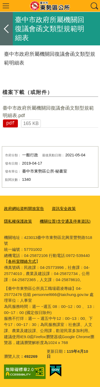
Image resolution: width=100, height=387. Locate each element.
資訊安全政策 (64, 208)
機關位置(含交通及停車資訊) (65, 221)
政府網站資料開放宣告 (24, 208)
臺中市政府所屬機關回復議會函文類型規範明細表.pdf (48, 111)
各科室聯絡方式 (22, 261)
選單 (6, 6)
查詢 (94, 6)
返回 (6, 28)
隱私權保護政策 (18, 221)
